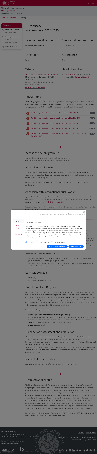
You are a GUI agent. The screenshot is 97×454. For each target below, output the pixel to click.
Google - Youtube (43, 242)
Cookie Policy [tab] (17, 226)
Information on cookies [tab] (19, 233)
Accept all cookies (76, 246)
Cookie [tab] (17, 221)
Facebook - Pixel (59, 242)
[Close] (84, 211)
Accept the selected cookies (57, 246)
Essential (31, 242)
